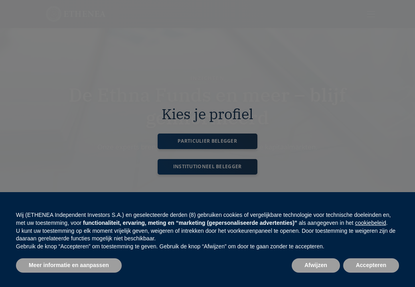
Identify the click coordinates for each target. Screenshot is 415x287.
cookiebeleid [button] (370, 223)
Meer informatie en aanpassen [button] (69, 265)
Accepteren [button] (371, 265)
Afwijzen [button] (315, 265)
